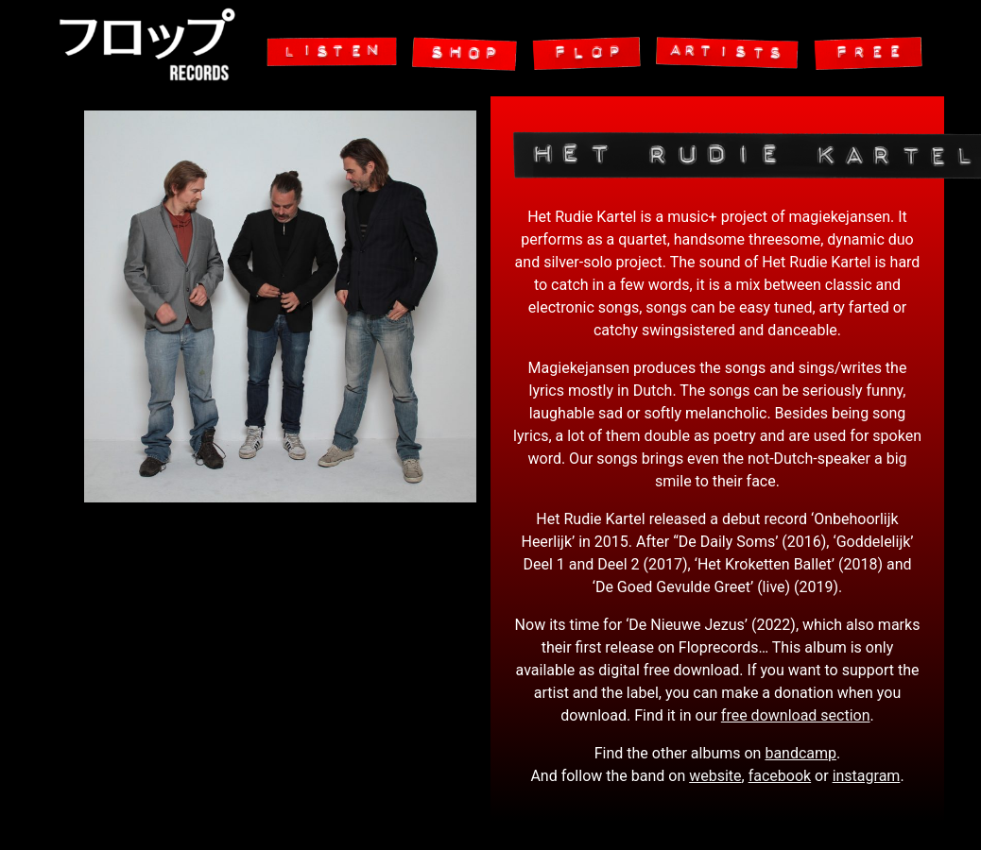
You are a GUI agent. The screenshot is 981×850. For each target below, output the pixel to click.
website (715, 776)
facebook (780, 776)
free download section (795, 715)
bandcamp (800, 753)
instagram (867, 776)
